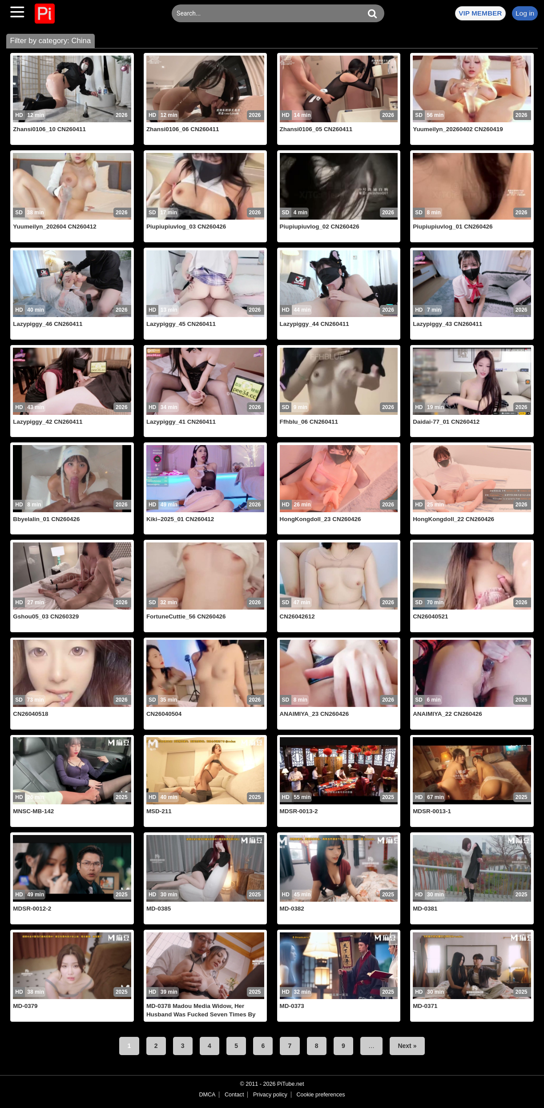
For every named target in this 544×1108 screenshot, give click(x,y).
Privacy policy (270, 1095)
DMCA (207, 1095)
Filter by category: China (50, 40)
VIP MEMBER (480, 13)
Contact (234, 1095)
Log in (525, 13)
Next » (407, 1045)
